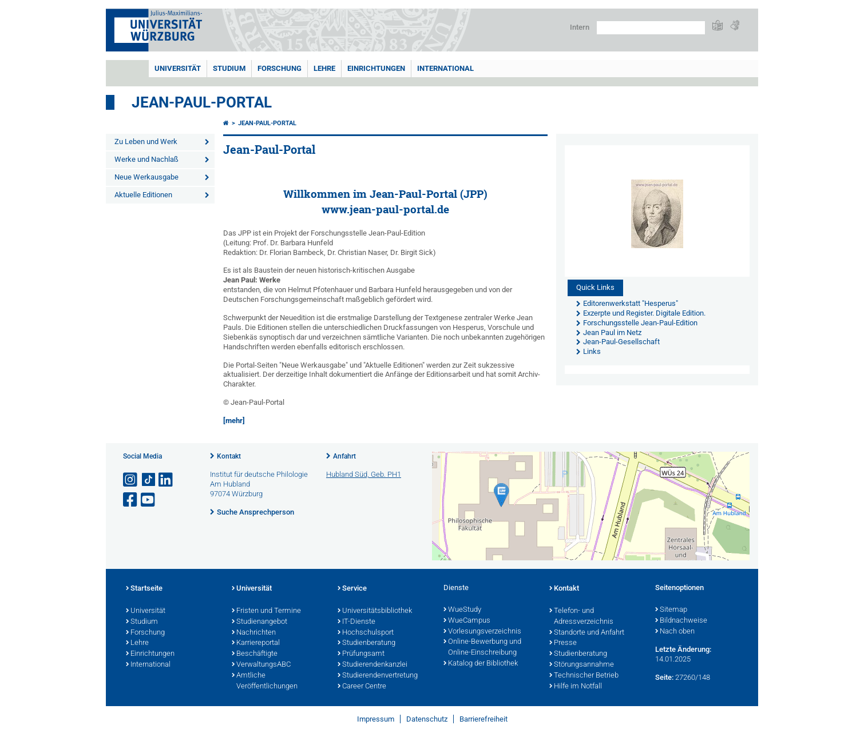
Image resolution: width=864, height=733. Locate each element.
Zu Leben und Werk (145, 141)
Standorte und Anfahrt (586, 633)
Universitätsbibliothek (375, 611)
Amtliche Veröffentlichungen (265, 681)
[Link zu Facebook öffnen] (131, 500)
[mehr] (234, 420)
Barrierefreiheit (483, 719)
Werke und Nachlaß (146, 159)
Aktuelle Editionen (143, 194)
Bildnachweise (681, 621)
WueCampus (466, 621)
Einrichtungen (376, 68)
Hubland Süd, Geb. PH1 (363, 474)
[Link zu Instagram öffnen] (131, 480)
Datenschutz (426, 719)
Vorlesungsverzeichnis (482, 632)
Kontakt (229, 456)
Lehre (324, 68)
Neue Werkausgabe (146, 177)
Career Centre (362, 687)
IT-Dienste (356, 622)
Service (352, 589)
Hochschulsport (366, 633)
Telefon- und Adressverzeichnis (581, 616)
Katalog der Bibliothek (480, 664)
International (445, 68)
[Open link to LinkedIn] (166, 480)
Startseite (144, 589)
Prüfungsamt (361, 654)
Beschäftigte (255, 654)
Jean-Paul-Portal (202, 102)
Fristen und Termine (266, 611)
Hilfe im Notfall (575, 687)
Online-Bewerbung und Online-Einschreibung (482, 647)
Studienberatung (366, 643)
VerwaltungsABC (261, 665)
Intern (579, 27)
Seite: (664, 677)
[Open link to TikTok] (149, 480)
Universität (177, 68)
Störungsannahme (581, 665)
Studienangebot (259, 622)
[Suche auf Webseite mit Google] (651, 27)
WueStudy (462, 610)
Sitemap (671, 610)
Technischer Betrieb (584, 676)
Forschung (279, 68)
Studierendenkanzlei (372, 665)
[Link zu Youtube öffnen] (149, 500)
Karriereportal (256, 643)
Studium (229, 68)
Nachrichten (254, 633)
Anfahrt (344, 456)
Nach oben (675, 632)
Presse (563, 643)
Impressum (375, 719)
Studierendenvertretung (378, 676)
